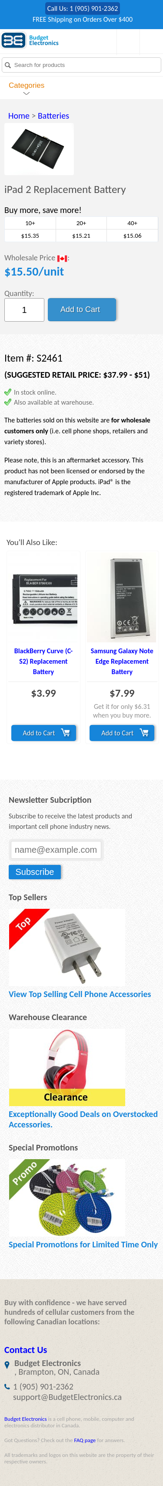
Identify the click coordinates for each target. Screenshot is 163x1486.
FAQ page (85, 1440)
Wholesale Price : (37, 258)
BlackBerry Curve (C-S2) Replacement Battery (43, 661)
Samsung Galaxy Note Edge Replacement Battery (122, 661)
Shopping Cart (126, 42)
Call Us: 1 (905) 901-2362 (82, 8)
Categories (26, 85)
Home (19, 115)
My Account (149, 42)
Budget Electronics (25, 1419)
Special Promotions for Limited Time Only (83, 1244)
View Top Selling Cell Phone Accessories (80, 994)
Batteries (53, 115)
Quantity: (19, 293)
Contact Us (25, 1350)
